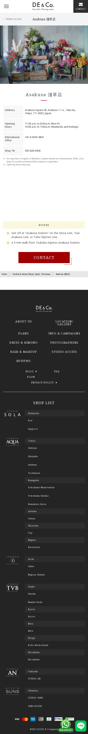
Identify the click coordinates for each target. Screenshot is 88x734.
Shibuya (32, 448)
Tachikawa (34, 473)
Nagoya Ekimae (36, 575)
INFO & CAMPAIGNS (64, 333)
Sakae (31, 566)
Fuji (30, 533)
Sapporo (33, 429)
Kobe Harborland (38, 645)
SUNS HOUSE (35, 706)
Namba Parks (35, 602)
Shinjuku (33, 456)
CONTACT (44, 257)
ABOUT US (23, 321)
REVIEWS (23, 361)
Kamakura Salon (37, 504)
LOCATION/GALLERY (64, 322)
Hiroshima (34, 660)
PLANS (23, 333)
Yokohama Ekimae (38, 496)
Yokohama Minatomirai (41, 487)
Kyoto (31, 616)
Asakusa (32, 465)
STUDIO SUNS (35, 698)
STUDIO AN (34, 679)
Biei (30, 420)
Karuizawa (34, 547)
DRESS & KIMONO (23, 342)
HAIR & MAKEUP (23, 352)
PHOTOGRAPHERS (64, 342)
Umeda (32, 594)
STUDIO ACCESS (64, 352)
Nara (30, 631)
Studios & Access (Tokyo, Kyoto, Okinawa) (31, 274)
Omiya (31, 518)
